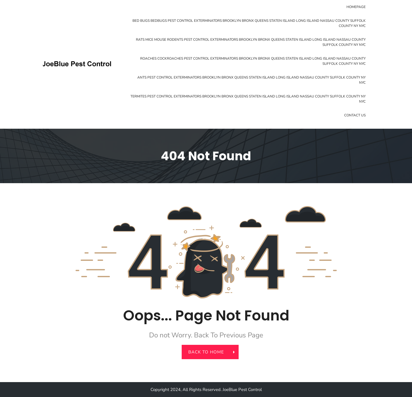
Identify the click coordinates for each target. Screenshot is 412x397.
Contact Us (355, 115)
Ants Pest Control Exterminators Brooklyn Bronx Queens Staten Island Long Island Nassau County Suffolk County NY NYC (251, 80)
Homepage (356, 7)
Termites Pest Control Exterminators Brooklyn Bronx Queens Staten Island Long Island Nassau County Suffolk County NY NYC (248, 99)
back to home (209, 352)
